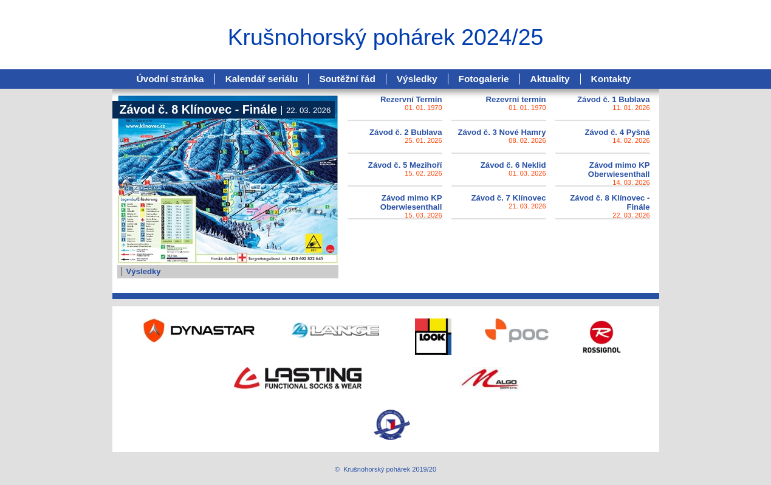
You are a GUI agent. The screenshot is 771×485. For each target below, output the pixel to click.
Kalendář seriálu (261, 79)
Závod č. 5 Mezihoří (405, 165)
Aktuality (550, 79)
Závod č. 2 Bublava (405, 132)
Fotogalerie (484, 79)
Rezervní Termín (411, 99)
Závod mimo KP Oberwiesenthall (619, 169)
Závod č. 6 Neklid (513, 165)
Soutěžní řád (347, 79)
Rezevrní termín (516, 99)
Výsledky (417, 79)
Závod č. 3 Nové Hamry (501, 132)
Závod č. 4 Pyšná (616, 132)
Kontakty (611, 79)
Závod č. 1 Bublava (613, 99)
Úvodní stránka (170, 79)
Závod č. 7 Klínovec (508, 197)
